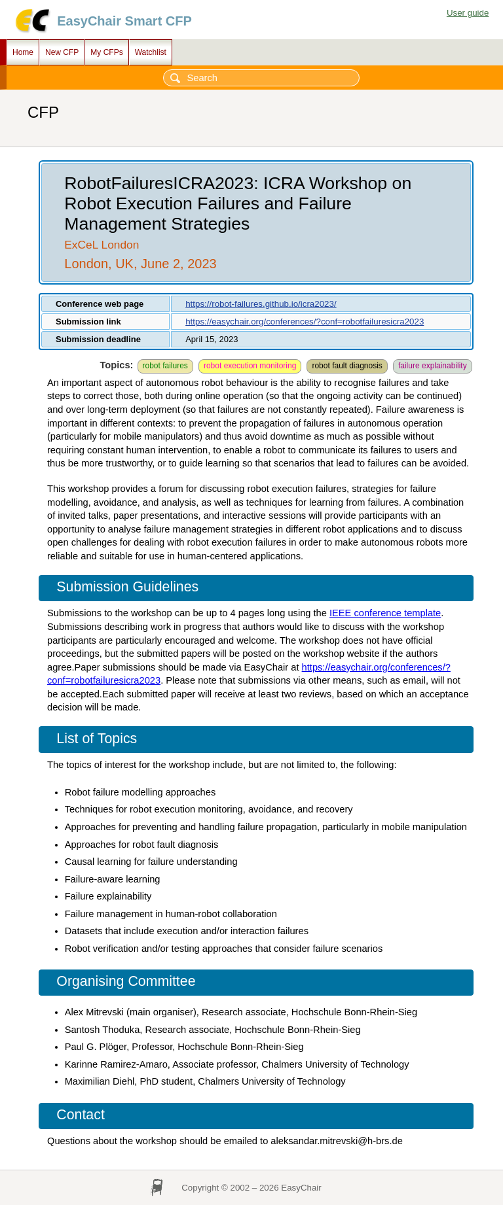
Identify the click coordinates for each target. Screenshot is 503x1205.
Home (22, 52)
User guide (468, 13)
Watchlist (150, 52)
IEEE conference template (385, 613)
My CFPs (106, 52)
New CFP (62, 52)
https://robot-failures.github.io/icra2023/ (260, 304)
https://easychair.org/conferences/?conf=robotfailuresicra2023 (304, 321)
